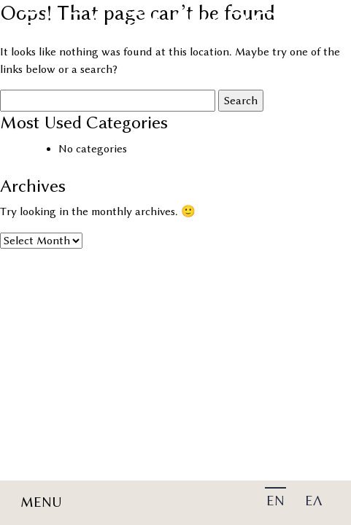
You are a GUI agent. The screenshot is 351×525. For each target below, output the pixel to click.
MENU (41, 502)
